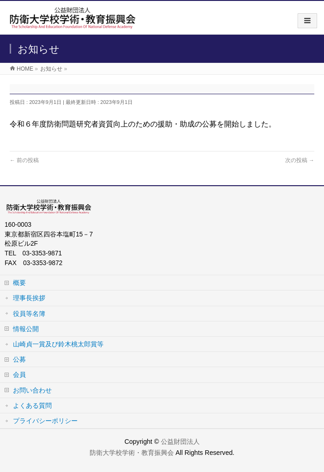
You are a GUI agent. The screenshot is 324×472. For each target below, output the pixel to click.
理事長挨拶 (29, 298)
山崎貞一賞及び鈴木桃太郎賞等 (58, 344)
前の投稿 (24, 160)
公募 (19, 359)
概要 (19, 282)
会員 (19, 374)
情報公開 (26, 329)
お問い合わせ (32, 390)
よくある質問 (32, 405)
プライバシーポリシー (45, 420)
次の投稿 (299, 160)
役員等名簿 (29, 313)
